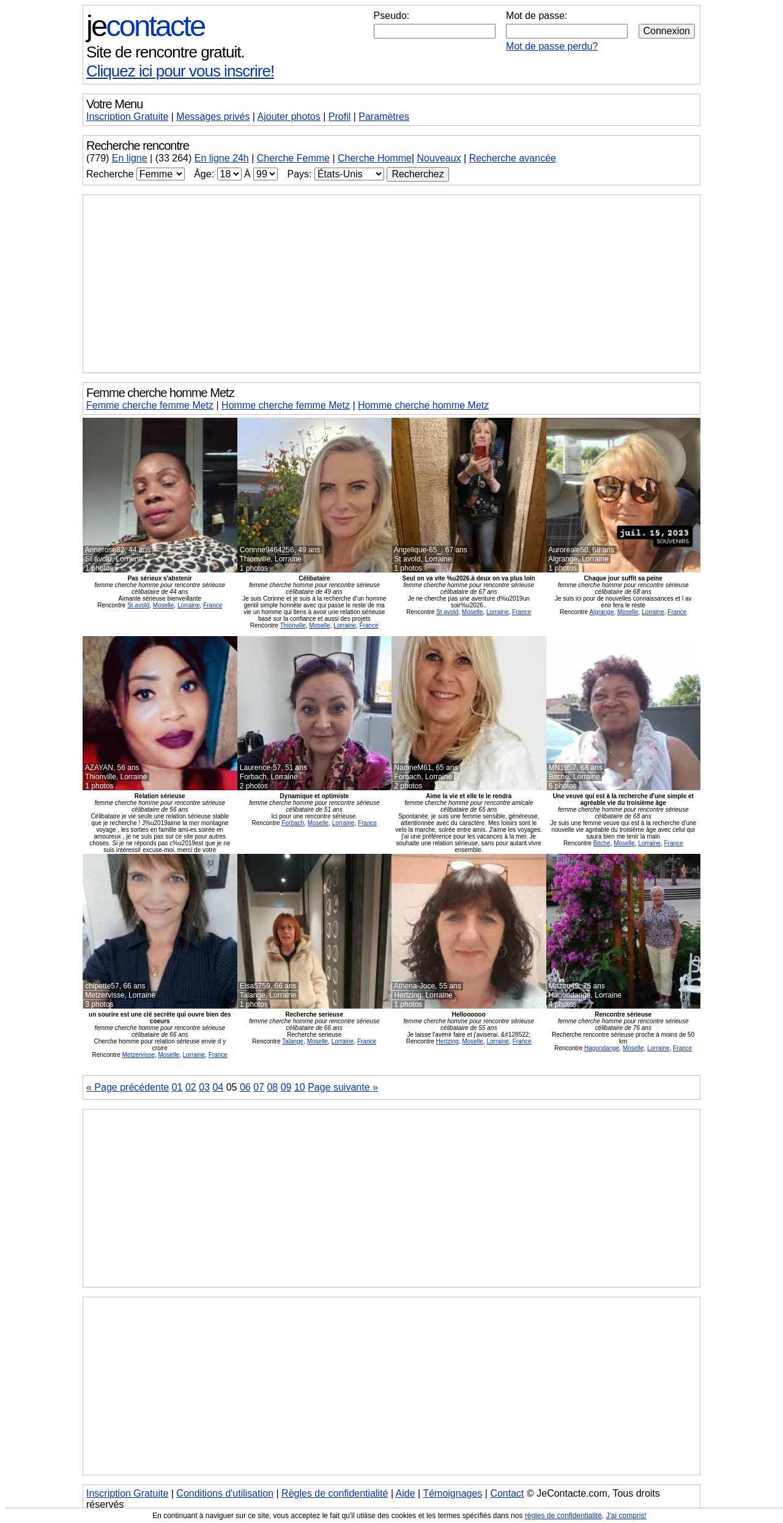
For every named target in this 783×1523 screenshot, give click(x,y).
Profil (339, 116)
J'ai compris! (626, 1515)
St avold (138, 605)
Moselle (163, 605)
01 (177, 1087)
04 (217, 1087)
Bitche (601, 843)
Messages (213, 116)
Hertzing (447, 1041)
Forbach (292, 823)
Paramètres (383, 116)
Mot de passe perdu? (552, 46)
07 (258, 1087)
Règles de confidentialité (334, 1493)
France (212, 605)
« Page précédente (127, 1087)
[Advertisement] (391, 283)
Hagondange (601, 1048)
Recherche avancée (512, 158)
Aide (405, 1493)
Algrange (601, 612)
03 (204, 1087)
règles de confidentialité (563, 1515)
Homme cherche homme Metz (423, 405)
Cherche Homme (375, 158)
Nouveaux (439, 158)
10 (299, 1087)
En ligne (129, 158)
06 (245, 1087)
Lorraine (188, 605)
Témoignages (452, 1493)
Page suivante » (343, 1087)
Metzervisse (138, 1054)
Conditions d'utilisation (224, 1493)
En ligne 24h (222, 158)
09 (286, 1087)
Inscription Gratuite (127, 116)
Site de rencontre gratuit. (165, 52)
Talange (292, 1041)
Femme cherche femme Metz (149, 405)
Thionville (293, 625)
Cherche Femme (293, 158)
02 (190, 1087)
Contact (507, 1493)
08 (272, 1087)
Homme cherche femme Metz (285, 405)
